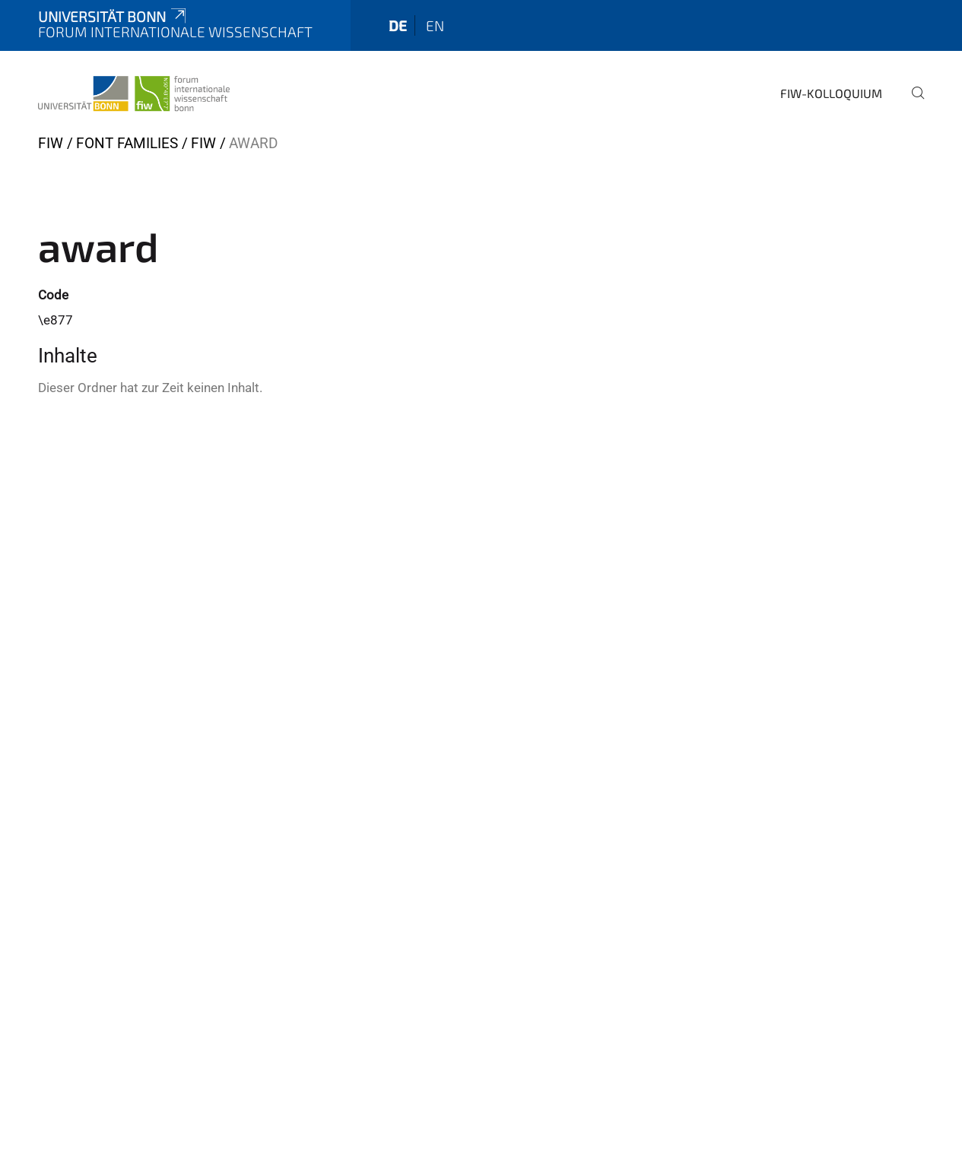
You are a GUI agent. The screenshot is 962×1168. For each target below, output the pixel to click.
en (435, 25)
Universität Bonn (113, 16)
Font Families (127, 143)
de (398, 25)
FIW (50, 143)
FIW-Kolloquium (831, 93)
